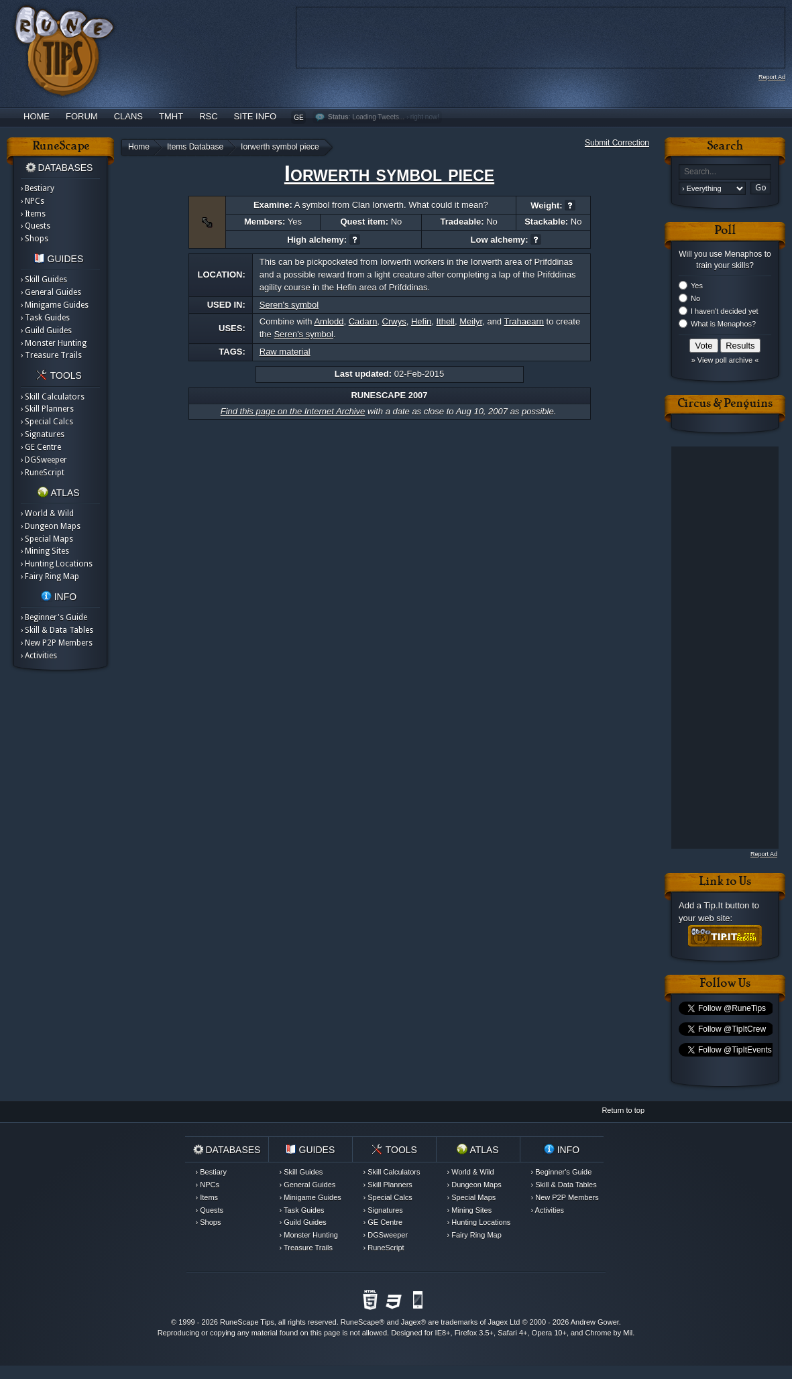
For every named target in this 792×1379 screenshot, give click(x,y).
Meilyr (470, 321)
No (695, 298)
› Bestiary (37, 188)
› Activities (39, 655)
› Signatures (42, 434)
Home (36, 116)
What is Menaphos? (723, 324)
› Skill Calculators (52, 397)
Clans (128, 116)
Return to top (623, 1110)
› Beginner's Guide (54, 617)
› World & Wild (47, 513)
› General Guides (51, 292)
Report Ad (771, 77)
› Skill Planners (47, 409)
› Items (33, 214)
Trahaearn (524, 321)
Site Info (255, 116)
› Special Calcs (47, 421)
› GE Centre (41, 447)
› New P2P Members (57, 643)
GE (298, 117)
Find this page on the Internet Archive (293, 411)
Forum (82, 116)
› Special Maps (47, 539)
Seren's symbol (289, 305)
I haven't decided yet (724, 311)
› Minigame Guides (55, 305)
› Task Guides (45, 317)
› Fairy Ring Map (50, 576)
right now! (424, 117)
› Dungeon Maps (50, 526)
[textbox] (725, 172)
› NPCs (32, 201)
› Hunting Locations (57, 563)
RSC (208, 116)
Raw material (285, 352)
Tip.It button (726, 905)
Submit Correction (617, 142)
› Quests (35, 226)
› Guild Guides (46, 330)
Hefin (421, 321)
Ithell (446, 321)
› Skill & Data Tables (57, 630)
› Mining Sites (45, 551)
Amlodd (328, 321)
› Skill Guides (44, 279)
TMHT (171, 116)
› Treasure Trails (51, 355)
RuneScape (360, 1322)
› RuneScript (42, 472)
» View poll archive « (725, 360)
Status (338, 117)
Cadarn (363, 321)
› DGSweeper (44, 460)
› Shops (34, 238)
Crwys (394, 321)
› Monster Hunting (54, 343)
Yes (697, 286)
